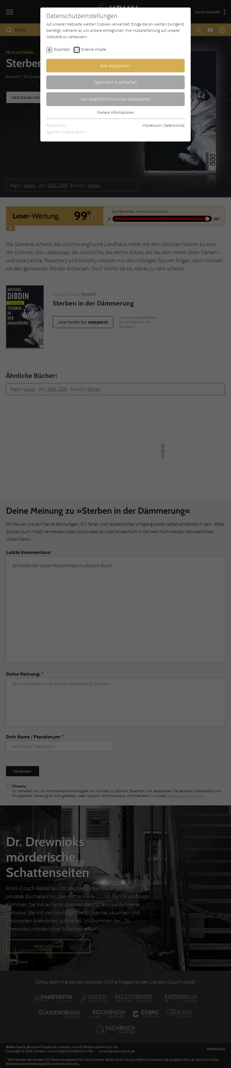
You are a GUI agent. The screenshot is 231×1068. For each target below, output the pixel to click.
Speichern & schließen (115, 82)
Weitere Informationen (115, 112)
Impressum (151, 125)
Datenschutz (174, 125)
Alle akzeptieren (115, 65)
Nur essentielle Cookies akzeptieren (115, 99)
